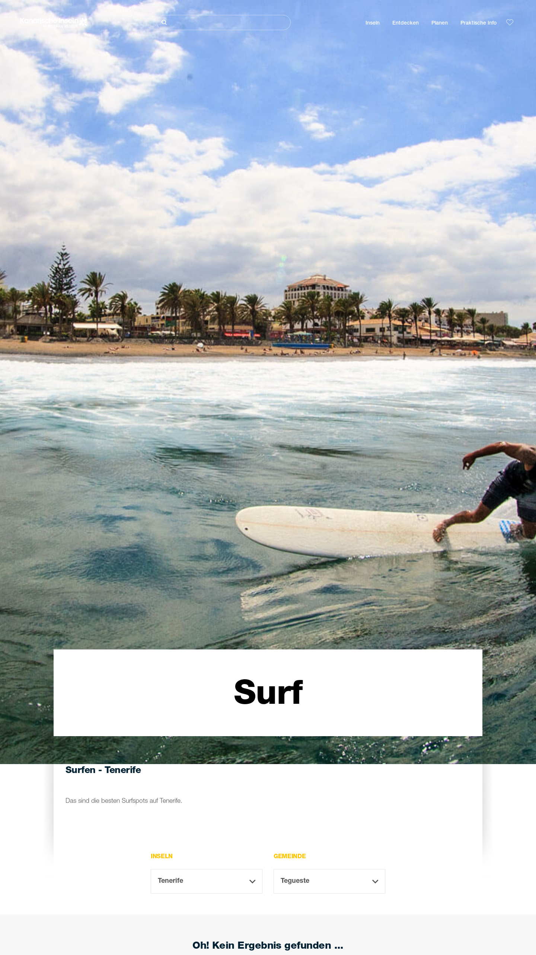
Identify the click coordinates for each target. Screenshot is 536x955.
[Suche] (224, 22)
